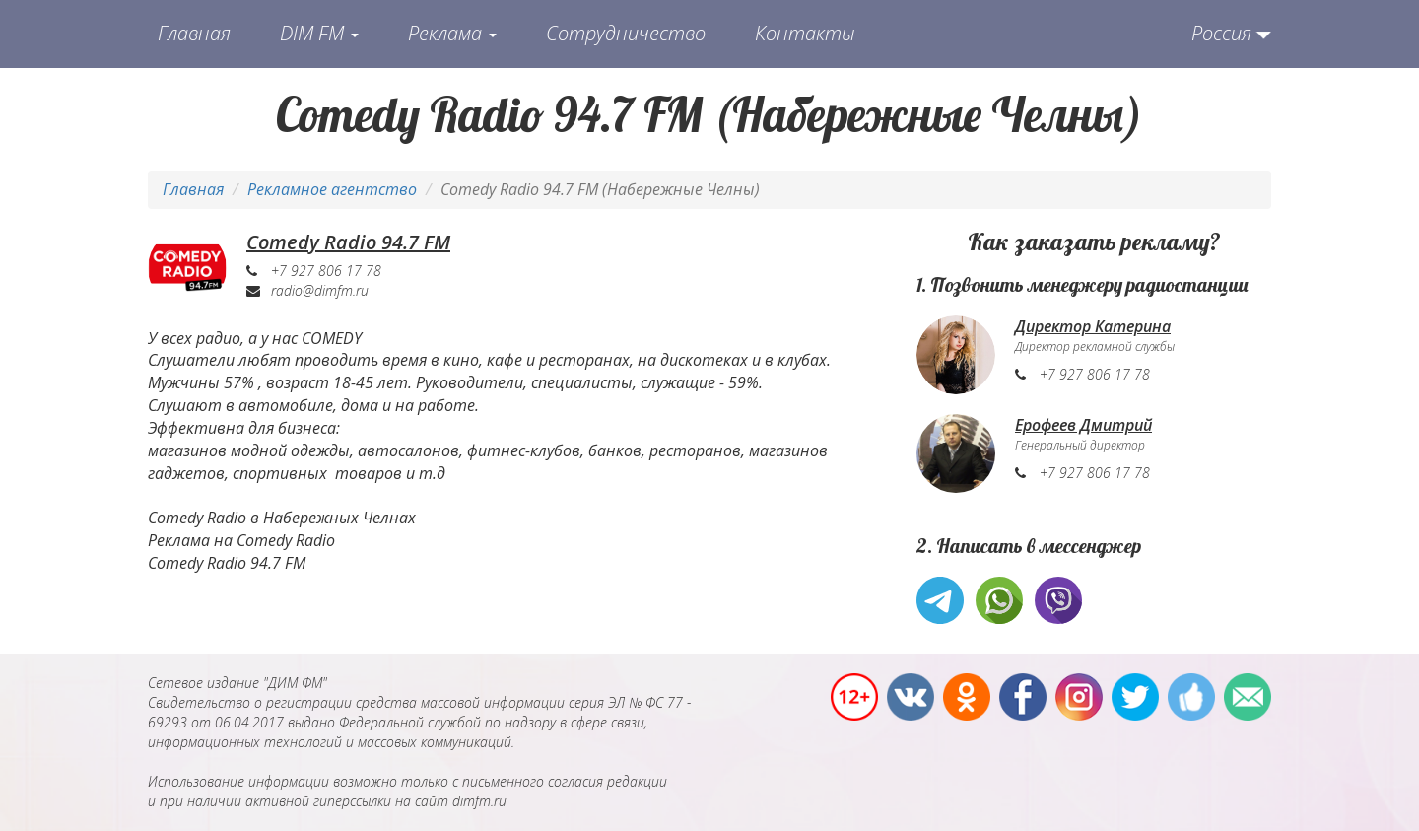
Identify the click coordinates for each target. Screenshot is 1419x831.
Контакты (805, 33)
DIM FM (319, 33)
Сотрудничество (626, 33)
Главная (194, 33)
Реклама (452, 33)
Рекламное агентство (332, 189)
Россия (1221, 33)
